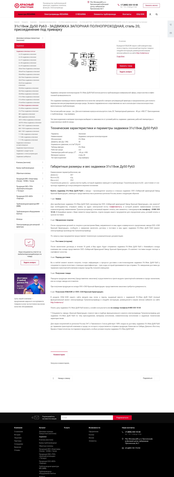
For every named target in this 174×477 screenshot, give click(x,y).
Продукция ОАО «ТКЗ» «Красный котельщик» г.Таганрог (24, 189)
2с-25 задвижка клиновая (27, 54)
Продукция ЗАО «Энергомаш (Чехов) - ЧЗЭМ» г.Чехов (27, 180)
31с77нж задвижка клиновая (28, 111)
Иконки (91, 438)
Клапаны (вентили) (23, 162)
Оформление (93, 431)
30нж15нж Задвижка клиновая (29, 68)
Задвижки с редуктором (24, 151)
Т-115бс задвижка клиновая (28, 134)
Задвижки (20, 46)
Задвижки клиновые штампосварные (23, 144)
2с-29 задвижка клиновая (27, 66)
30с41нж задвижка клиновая (25, 84)
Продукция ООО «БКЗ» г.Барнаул (24, 197)
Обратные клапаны (23, 173)
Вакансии (17, 447)
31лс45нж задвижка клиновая (29, 99)
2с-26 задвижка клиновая (27, 57)
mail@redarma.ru (115, 207)
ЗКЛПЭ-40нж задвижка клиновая (30, 122)
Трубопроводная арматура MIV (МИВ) (27, 205)
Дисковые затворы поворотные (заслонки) (28, 39)
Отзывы (17, 450)
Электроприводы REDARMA (56, 14)
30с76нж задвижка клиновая (28, 91)
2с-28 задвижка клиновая (27, 63)
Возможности (94, 428)
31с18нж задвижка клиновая (28, 105)
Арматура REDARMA (27, 14)
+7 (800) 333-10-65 (129, 5)
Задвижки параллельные (25, 148)
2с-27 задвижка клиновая (27, 60)
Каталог (42, 428)
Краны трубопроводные (25, 168)
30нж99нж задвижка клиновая (29, 74)
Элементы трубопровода (105, 14)
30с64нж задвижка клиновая (28, 88)
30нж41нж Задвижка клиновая (29, 71)
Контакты (127, 14)
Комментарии (59, 355)
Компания (18, 428)
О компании (18, 431)
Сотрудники (18, 444)
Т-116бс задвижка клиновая (28, 137)
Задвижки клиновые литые (25, 51)
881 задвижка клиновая (27, 114)
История (17, 435)
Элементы (92, 441)
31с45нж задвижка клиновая (28, 108)
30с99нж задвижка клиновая (28, 94)
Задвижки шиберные (23, 156)
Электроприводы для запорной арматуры (28, 226)
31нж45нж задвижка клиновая (29, 102)
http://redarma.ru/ (142, 53)
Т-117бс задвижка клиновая (28, 140)
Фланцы (19, 219)
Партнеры (17, 441)
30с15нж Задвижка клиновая (29, 77)
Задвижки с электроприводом (27, 153)
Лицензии (18, 438)
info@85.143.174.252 (132, 448)
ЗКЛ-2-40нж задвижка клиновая (30, 120)
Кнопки (91, 435)
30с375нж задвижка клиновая (29, 80)
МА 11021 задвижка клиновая (29, 125)
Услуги (67, 428)
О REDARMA (81, 14)
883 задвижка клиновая (27, 117)
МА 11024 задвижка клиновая (29, 128)
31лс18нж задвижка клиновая (29, 97)
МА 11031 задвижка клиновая (29, 131)
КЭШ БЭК (140, 14)
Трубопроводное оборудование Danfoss (28, 213)
